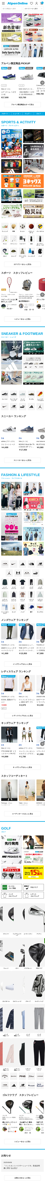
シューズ (16, 114)
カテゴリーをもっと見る (22, 264)
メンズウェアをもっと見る (22, 664)
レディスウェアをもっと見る (22, 716)
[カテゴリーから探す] (33, 8)
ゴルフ (38, 114)
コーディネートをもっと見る (22, 814)
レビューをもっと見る (23, 319)
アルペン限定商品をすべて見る (22, 104)
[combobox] (11, 8)
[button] (42, 83)
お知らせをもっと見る (23, 1178)
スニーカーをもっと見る (22, 460)
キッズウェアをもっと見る (22, 767)
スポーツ (5, 114)
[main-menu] (3, 3)
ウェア (27, 114)
